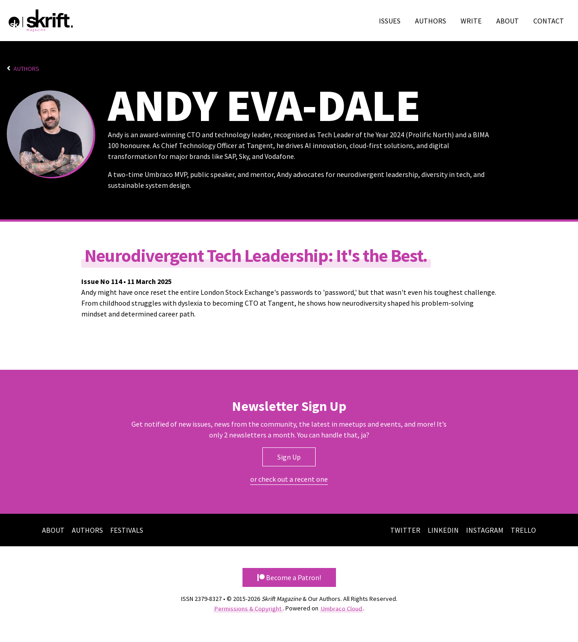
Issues (390, 20)
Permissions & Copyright (247, 608)
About (507, 20)
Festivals (126, 530)
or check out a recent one (289, 479)
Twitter (405, 530)
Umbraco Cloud (341, 608)
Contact (548, 20)
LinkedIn (443, 530)
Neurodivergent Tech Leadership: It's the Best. (255, 255)
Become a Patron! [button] (289, 577)
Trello (523, 530)
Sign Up (289, 456)
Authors (430, 20)
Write (471, 20)
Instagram (484, 530)
